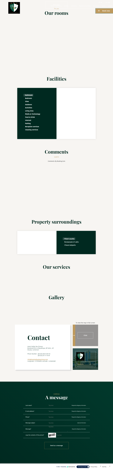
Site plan (106, 466)
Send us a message (56, 445)
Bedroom (28, 98)
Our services (96, 6)
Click (85, 335)
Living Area (29, 111)
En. (100, 2)
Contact (110, 6)
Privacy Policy (96, 466)
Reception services (32, 127)
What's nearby (69, 239)
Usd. (108, 2)
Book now (104, 11)
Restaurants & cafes (71, 242)
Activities (28, 108)
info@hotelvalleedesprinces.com (37, 359)
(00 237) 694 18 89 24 (44, 354)
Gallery (103, 6)
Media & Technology (32, 114)
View (27, 101)
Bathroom (28, 95)
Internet (28, 120)
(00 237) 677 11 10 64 (44, 355)
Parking (28, 123)
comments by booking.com (56, 161)
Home (52, 6)
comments (74, 6)
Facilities (66, 6)
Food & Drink (30, 117)
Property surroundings (85, 6)
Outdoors (28, 104)
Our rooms (59, 6)
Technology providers (83, 467)
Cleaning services (31, 130)
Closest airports (70, 245)
